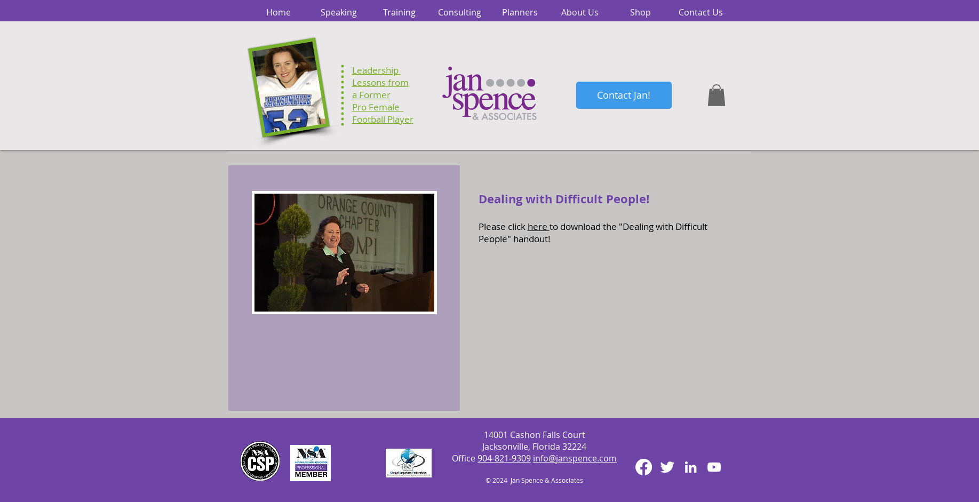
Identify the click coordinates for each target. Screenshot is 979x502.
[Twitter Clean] (667, 467)
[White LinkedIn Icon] (690, 467)
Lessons (369, 82)
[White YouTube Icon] (714, 467)
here (539, 226)
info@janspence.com (575, 458)
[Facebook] (643, 467)
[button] (716, 95)
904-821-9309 (504, 458)
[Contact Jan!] (624, 95)
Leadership (376, 70)
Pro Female (378, 107)
